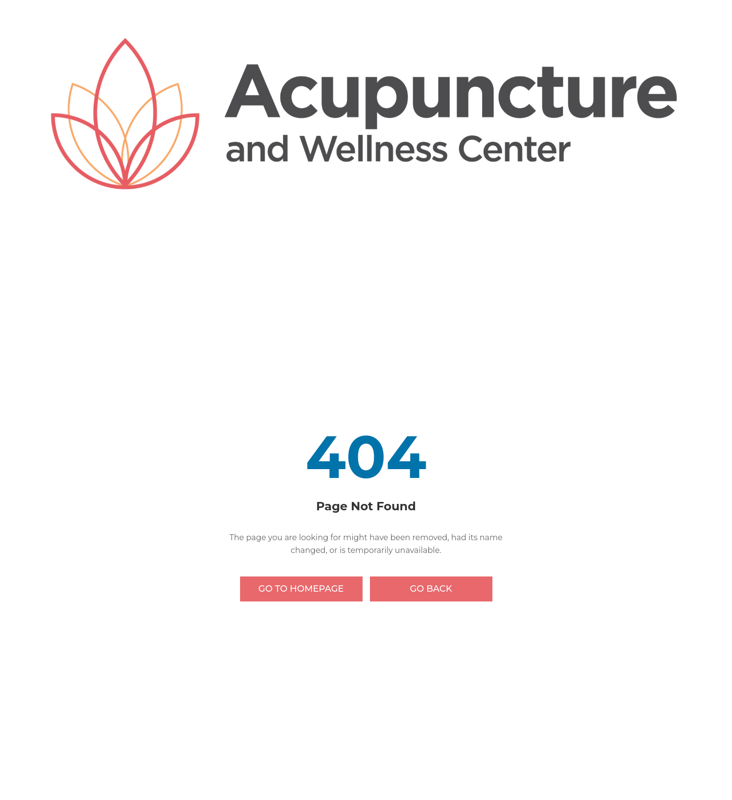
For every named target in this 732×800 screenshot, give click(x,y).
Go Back (431, 588)
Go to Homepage (300, 588)
